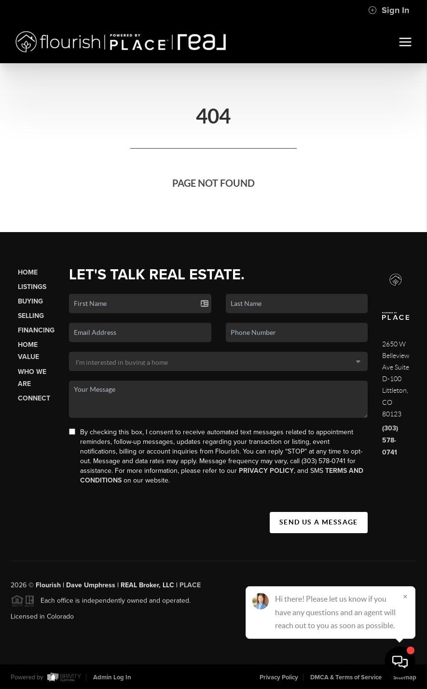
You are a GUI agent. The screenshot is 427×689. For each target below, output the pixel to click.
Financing (36, 330)
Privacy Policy (266, 471)
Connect (34, 398)
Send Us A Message (318, 522)
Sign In (388, 10)
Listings (32, 287)
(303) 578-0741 (390, 440)
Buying (30, 301)
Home (28, 272)
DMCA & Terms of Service (346, 677)
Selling (31, 316)
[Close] (405, 596)
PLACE (190, 587)
